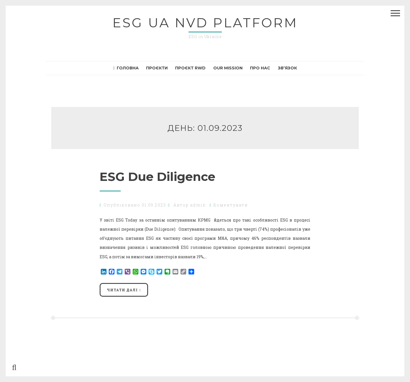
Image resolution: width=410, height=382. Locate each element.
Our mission (228, 68)
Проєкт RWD (190, 68)
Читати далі (122, 290)
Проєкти (157, 68)
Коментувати (231, 205)
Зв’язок (287, 68)
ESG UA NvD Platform (205, 22)
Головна (126, 68)
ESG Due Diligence (159, 176)
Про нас (260, 68)
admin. (199, 205)
